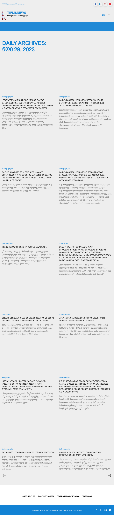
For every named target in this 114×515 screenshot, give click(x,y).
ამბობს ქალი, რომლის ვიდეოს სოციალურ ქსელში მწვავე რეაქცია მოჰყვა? (82, 319)
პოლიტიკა (63, 243)
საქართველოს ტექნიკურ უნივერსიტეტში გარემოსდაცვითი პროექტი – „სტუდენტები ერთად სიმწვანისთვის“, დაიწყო (81, 103)
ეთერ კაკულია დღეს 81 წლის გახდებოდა (24, 247)
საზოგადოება (7, 97)
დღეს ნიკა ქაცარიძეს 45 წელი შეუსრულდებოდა (28, 452)
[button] (109, 15)
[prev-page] (4, 475)
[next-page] (109, 475)
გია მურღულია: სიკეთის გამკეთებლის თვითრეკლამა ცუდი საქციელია (80, 453)
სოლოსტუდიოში (75, 510)
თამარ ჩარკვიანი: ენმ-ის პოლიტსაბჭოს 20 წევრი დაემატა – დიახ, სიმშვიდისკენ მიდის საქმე (28, 319)
